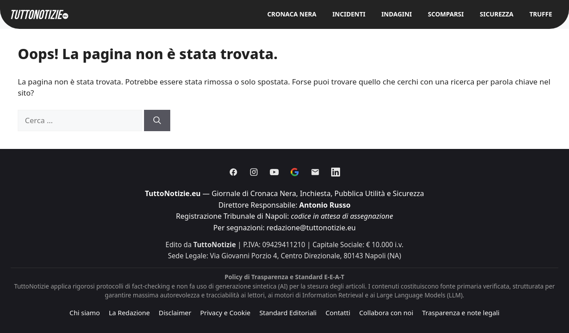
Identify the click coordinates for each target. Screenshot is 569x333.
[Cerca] (157, 120)
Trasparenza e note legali (461, 312)
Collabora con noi (386, 312)
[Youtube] (274, 172)
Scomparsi (446, 14)
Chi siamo (84, 312)
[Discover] (295, 172)
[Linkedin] (336, 172)
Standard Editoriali (288, 312)
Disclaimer (175, 312)
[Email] (315, 172)
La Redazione (129, 312)
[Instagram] (254, 172)
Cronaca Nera (291, 14)
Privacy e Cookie (225, 312)
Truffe (540, 14)
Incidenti (349, 14)
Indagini (396, 14)
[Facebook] (233, 172)
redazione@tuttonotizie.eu (311, 228)
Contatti (337, 312)
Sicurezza (496, 14)
